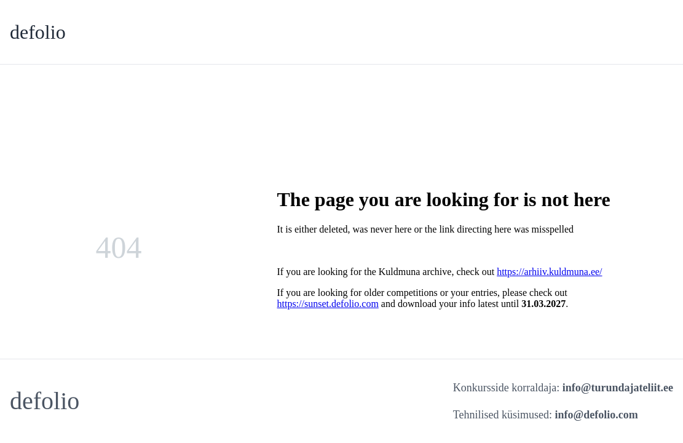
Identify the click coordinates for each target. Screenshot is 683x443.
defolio (38, 32)
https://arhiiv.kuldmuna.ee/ (549, 271)
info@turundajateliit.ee (618, 387)
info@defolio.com (596, 415)
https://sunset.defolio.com (328, 303)
